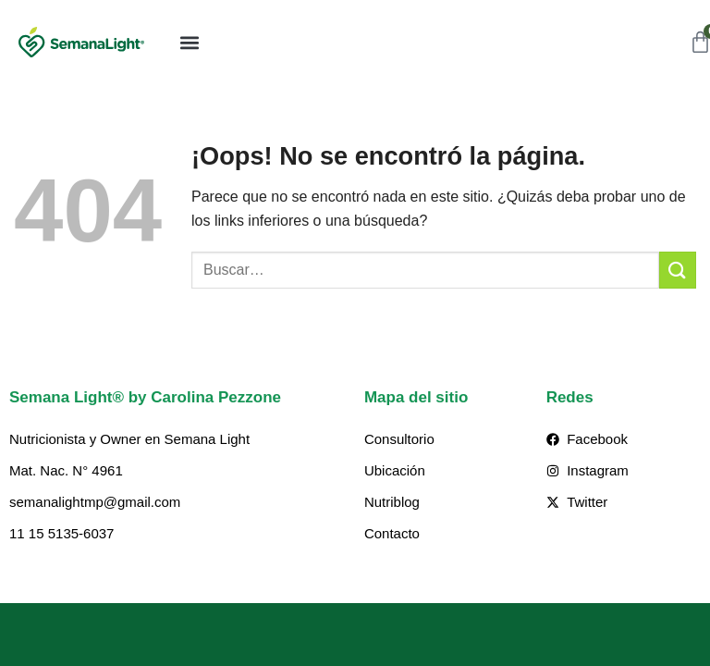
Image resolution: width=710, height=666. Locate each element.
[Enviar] (677, 270)
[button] (189, 42)
